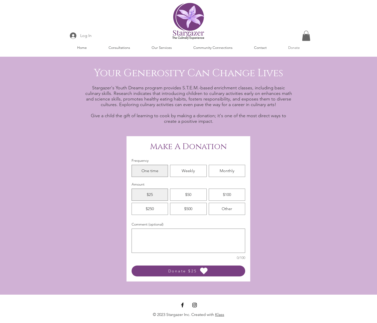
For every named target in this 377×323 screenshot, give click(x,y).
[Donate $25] (188, 271)
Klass (219, 314)
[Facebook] (182, 305)
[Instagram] (195, 305)
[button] (161, 47)
